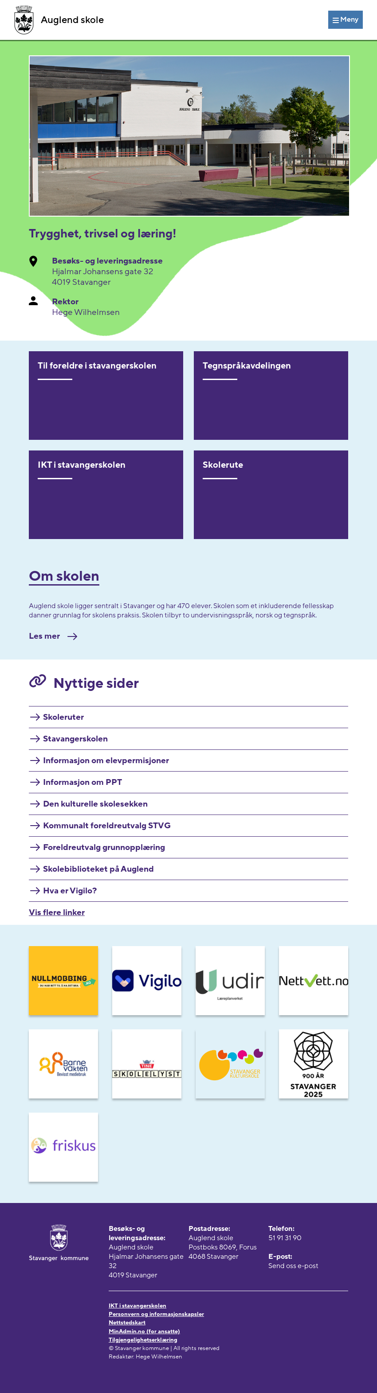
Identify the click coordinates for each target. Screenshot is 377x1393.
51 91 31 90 (285, 1238)
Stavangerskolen (75, 738)
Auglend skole (59, 20)
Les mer (53, 636)
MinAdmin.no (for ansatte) (144, 1331)
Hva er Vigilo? (70, 890)
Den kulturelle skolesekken (95, 803)
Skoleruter (63, 717)
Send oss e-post (293, 1266)
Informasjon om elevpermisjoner (106, 760)
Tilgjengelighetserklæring (143, 1340)
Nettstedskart (127, 1322)
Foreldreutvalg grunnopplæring (104, 847)
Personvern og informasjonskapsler (156, 1314)
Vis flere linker (57, 912)
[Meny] (345, 19)
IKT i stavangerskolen (137, 1306)
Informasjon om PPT (82, 782)
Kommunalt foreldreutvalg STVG (107, 825)
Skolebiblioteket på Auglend (98, 869)
